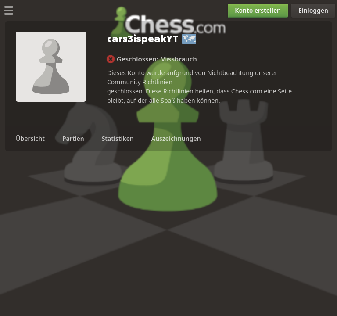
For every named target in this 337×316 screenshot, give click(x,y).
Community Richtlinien (139, 82)
